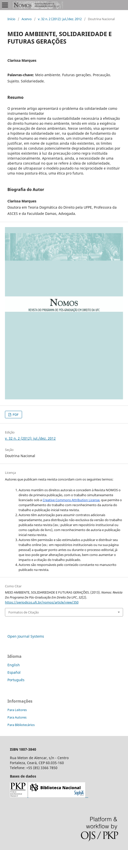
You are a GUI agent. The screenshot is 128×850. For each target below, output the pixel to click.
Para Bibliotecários (21, 725)
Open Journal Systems (25, 636)
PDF (15, 414)
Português (16, 679)
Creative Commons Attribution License (71, 500)
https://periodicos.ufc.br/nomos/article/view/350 (41, 602)
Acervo (27, 19)
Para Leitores (17, 710)
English (13, 665)
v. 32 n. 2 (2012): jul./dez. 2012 (60, 19)
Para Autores (16, 717)
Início (11, 19)
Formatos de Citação (23, 612)
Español (14, 672)
